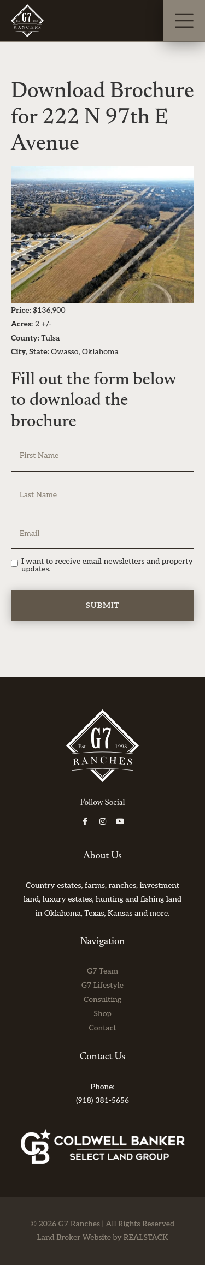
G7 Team (102, 971)
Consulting (102, 999)
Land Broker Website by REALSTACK (102, 1237)
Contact (102, 1028)
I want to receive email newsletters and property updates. (107, 565)
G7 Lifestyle (102, 985)
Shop (102, 1013)
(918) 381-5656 (102, 1100)
